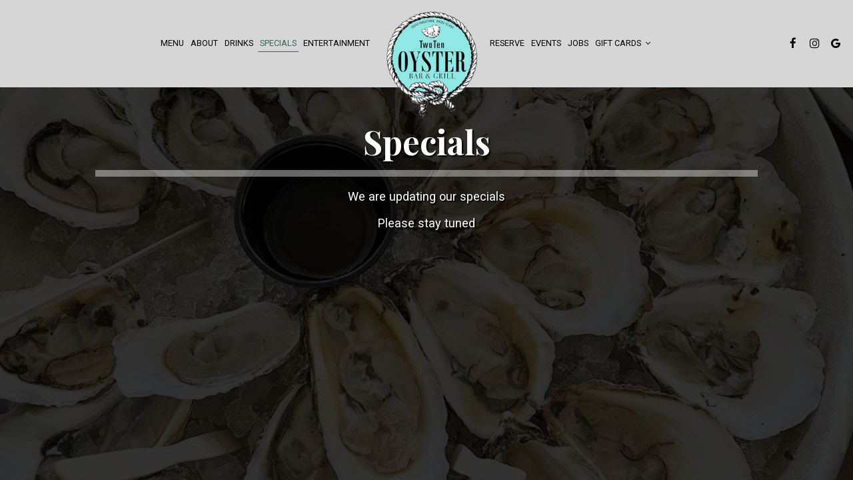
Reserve (507, 43)
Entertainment (336, 43)
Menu (172, 43)
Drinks (239, 43)
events (546, 43)
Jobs (578, 43)
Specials (278, 43)
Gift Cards (622, 43)
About (204, 43)
